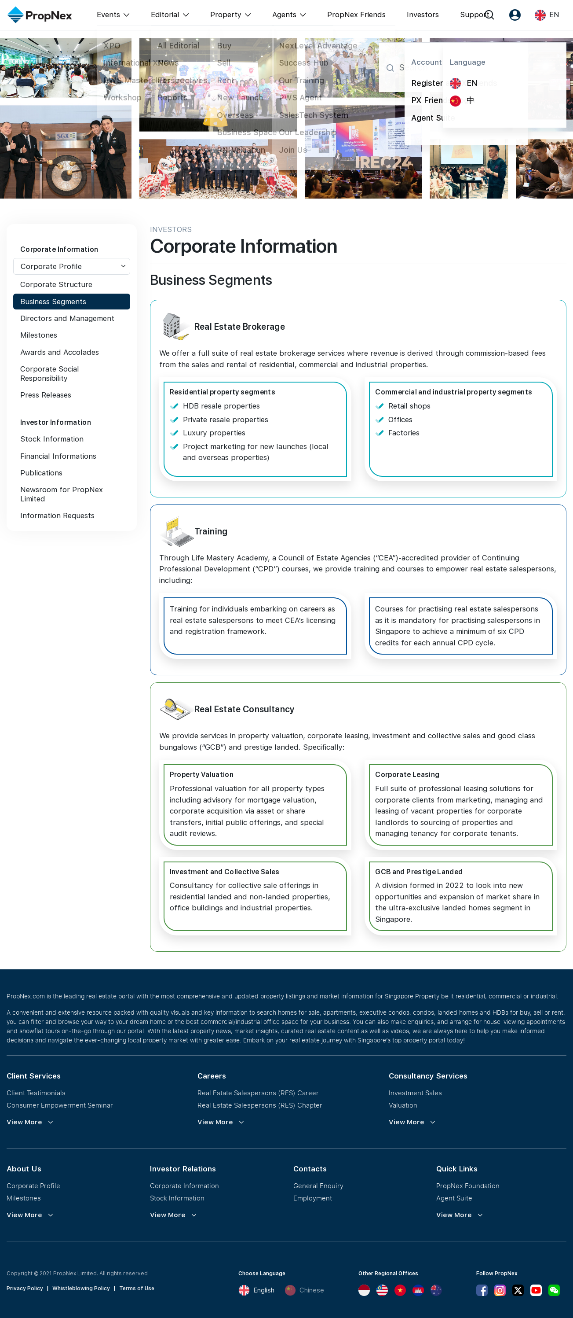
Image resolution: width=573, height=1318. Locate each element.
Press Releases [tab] (45, 394)
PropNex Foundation (468, 1185)
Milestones (24, 1197)
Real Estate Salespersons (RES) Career (258, 1092)
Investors (423, 14)
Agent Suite (454, 1197)
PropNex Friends (356, 14)
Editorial (165, 14)
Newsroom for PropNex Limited (61, 494)
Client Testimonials (36, 1092)
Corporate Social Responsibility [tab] (49, 373)
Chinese (304, 1290)
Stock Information (52, 438)
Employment (312, 1197)
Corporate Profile (51, 266)
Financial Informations (58, 456)
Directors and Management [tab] (67, 318)
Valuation (403, 1105)
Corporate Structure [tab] (56, 284)
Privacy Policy (25, 1288)
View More (24, 1122)
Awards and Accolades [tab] (59, 352)
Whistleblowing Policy (81, 1288)
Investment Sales (415, 1092)
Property (225, 14)
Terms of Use (136, 1288)
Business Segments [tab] (53, 301)
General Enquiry (318, 1185)
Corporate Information (184, 1185)
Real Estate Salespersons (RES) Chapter (259, 1105)
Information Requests (57, 515)
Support (474, 14)
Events (108, 14)
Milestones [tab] (38, 335)
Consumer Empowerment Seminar (60, 1105)
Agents (284, 14)
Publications (41, 472)
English (256, 1290)
